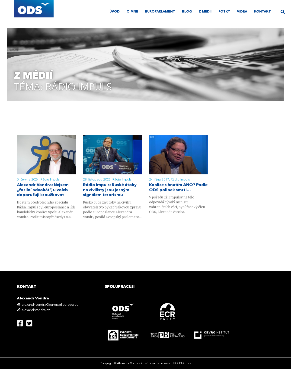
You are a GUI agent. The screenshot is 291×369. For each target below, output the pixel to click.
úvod (114, 11)
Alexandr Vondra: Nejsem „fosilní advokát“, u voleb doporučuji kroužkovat (43, 191)
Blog (187, 11)
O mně (132, 11)
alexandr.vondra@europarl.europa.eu (50, 305)
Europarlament (160, 11)
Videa (242, 11)
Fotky (224, 11)
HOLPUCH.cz (182, 363)
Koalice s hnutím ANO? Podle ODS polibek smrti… (178, 188)
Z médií (205, 11)
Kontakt (262, 11)
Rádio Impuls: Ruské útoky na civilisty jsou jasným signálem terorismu (110, 191)
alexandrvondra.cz (36, 310)
